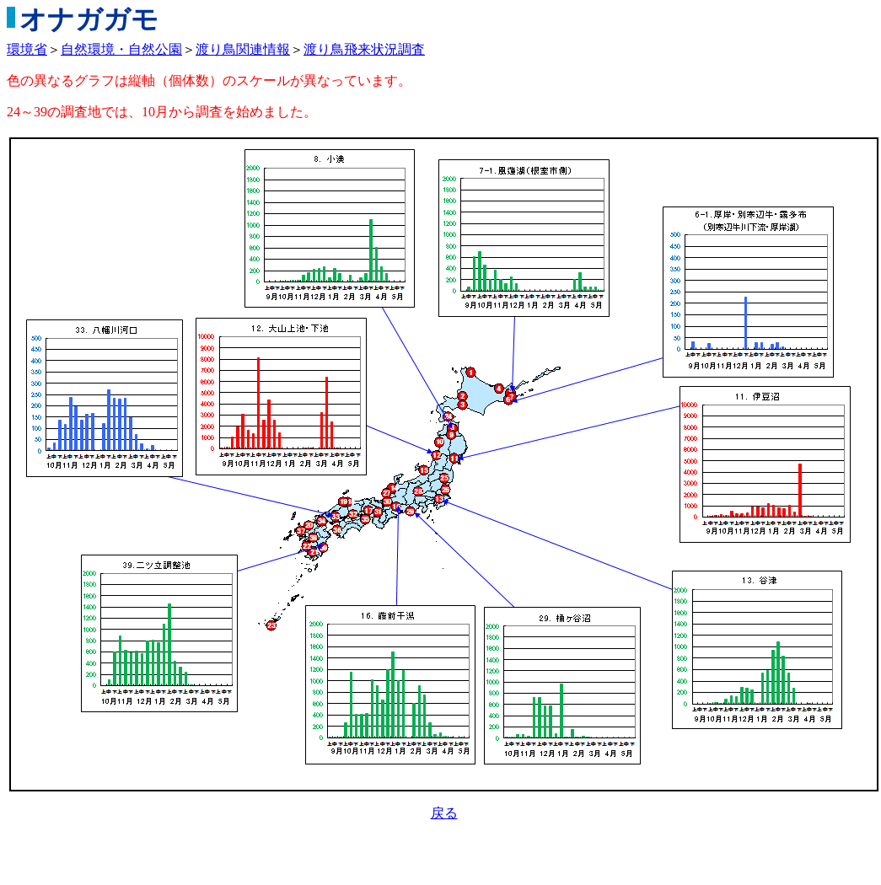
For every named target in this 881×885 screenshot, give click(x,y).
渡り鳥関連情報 (243, 49)
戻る (444, 813)
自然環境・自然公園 (121, 49)
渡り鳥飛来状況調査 (364, 49)
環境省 (27, 49)
